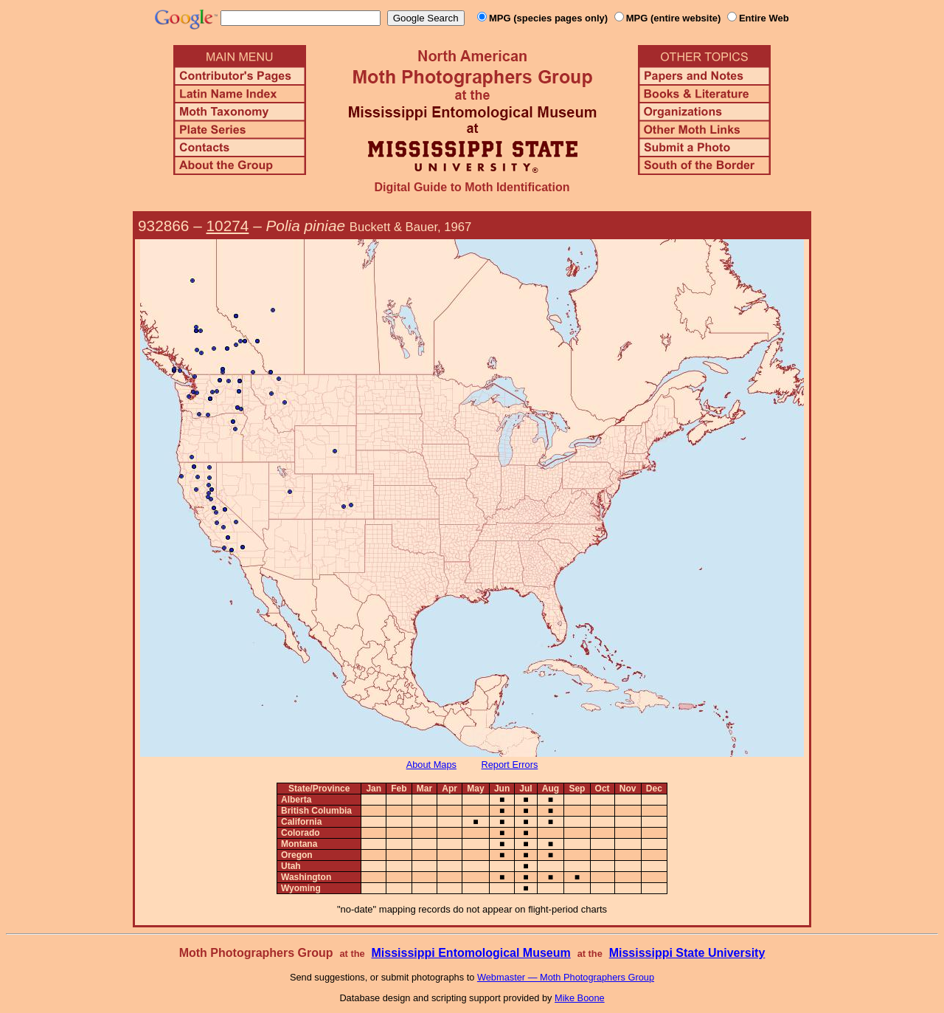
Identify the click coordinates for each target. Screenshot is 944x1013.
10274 (227, 225)
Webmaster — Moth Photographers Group (565, 977)
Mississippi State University (687, 953)
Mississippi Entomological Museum (470, 953)
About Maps (431, 764)
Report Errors (510, 764)
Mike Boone (580, 997)
